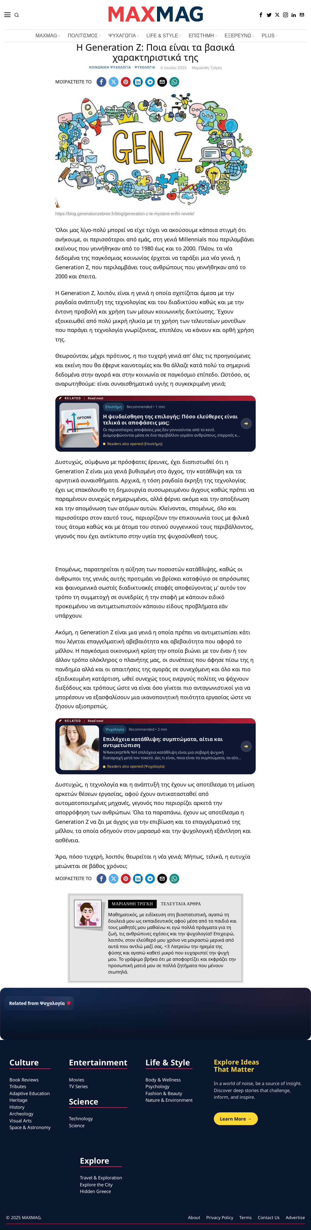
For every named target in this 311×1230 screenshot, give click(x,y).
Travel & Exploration (101, 1178)
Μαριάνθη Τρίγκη (207, 67)
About (194, 1217)
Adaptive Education (29, 1093)
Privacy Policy (219, 1217)
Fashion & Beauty (163, 1093)
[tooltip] (261, 14)
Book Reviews (24, 1080)
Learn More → (236, 1119)
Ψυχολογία (145, 67)
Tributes (17, 1086)
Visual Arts (20, 1121)
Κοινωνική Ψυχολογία (110, 67)
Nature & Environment (169, 1100)
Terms (245, 1217)
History (17, 1107)
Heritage (18, 1100)
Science (76, 1125)
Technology (81, 1118)
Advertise (295, 1217)
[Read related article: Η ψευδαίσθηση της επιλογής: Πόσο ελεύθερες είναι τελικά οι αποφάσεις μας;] (155, 424)
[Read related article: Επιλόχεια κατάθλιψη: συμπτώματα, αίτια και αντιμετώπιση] (155, 746)
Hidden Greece (95, 1191)
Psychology (157, 1086)
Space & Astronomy (30, 1127)
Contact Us (269, 1217)
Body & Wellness (163, 1080)
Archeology (21, 1114)
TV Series (78, 1086)
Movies (76, 1080)
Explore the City (96, 1184)
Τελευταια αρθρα (181, 904)
